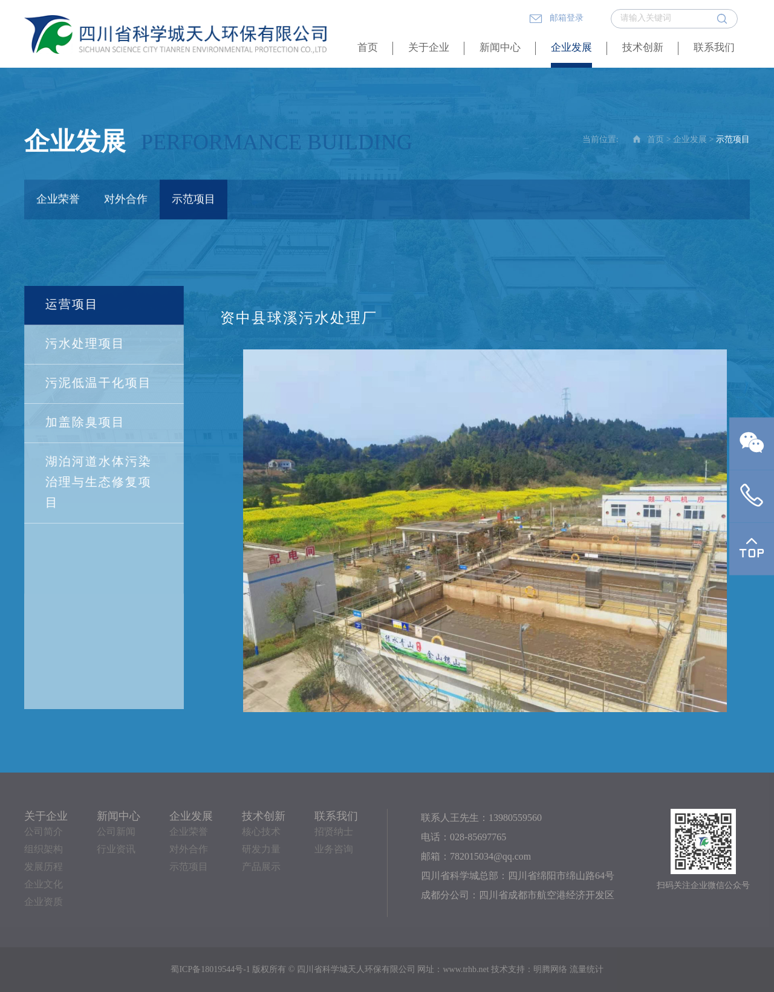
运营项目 (71, 305)
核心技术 (261, 832)
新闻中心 (500, 47)
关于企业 (428, 47)
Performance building (276, 143)
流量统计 (586, 969)
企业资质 (43, 902)
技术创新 (642, 47)
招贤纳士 (333, 832)
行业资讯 (116, 849)
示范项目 (193, 200)
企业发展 (571, 47)
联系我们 (714, 47)
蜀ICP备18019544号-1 (210, 969)
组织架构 (43, 849)
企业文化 (43, 885)
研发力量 (261, 849)
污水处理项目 (85, 344)
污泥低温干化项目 (98, 383)
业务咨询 (333, 849)
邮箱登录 (556, 18)
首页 (367, 47)
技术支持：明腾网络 (529, 969)
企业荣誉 (58, 200)
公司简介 (43, 832)
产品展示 (261, 867)
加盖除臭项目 (85, 423)
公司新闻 (116, 832)
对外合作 (126, 200)
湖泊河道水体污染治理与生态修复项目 (98, 483)
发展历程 (43, 867)
